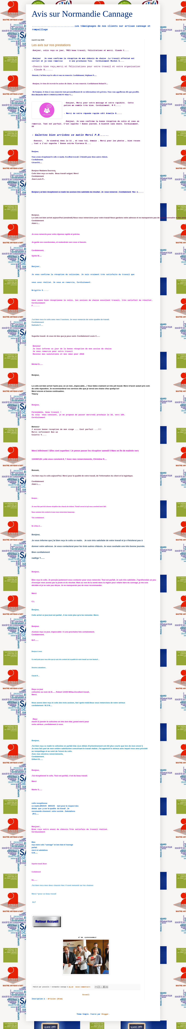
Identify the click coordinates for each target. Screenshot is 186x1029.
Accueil (85, 997)
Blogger (104, 1016)
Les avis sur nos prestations (51, 45)
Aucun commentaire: (83, 989)
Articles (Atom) (55, 1001)
